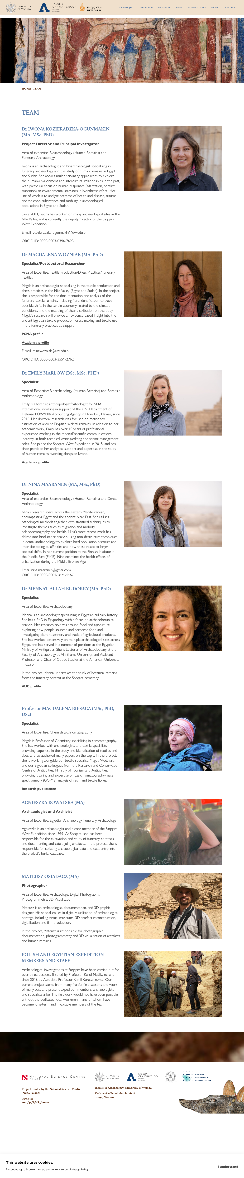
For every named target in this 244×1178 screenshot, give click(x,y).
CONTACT (229, 9)
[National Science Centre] (53, 1142)
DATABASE (164, 9)
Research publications (41, 832)
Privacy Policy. (80, 1169)
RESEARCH (146, 9)
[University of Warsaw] (107, 1141)
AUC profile (32, 728)
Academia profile (37, 381)
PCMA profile (34, 373)
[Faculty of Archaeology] (142, 1141)
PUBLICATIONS (197, 9)
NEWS (214, 9)
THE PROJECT (127, 9)
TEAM (179, 9)
